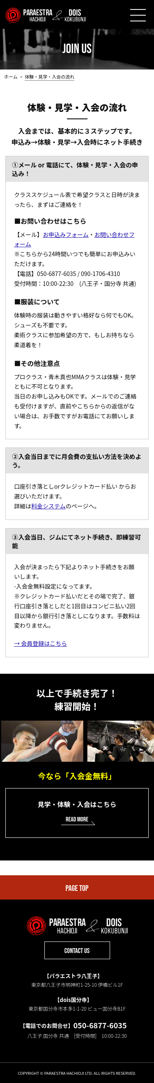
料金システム (48, 506)
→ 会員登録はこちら (40, 643)
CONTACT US (77, 951)
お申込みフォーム (66, 234)
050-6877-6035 (99, 1025)
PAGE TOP (76, 888)
